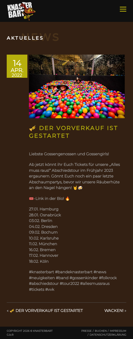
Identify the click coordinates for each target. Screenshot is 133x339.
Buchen (101, 331)
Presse (86, 331)
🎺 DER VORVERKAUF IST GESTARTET (46, 310)
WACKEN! (113, 310)
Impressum (118, 331)
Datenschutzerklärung (108, 334)
